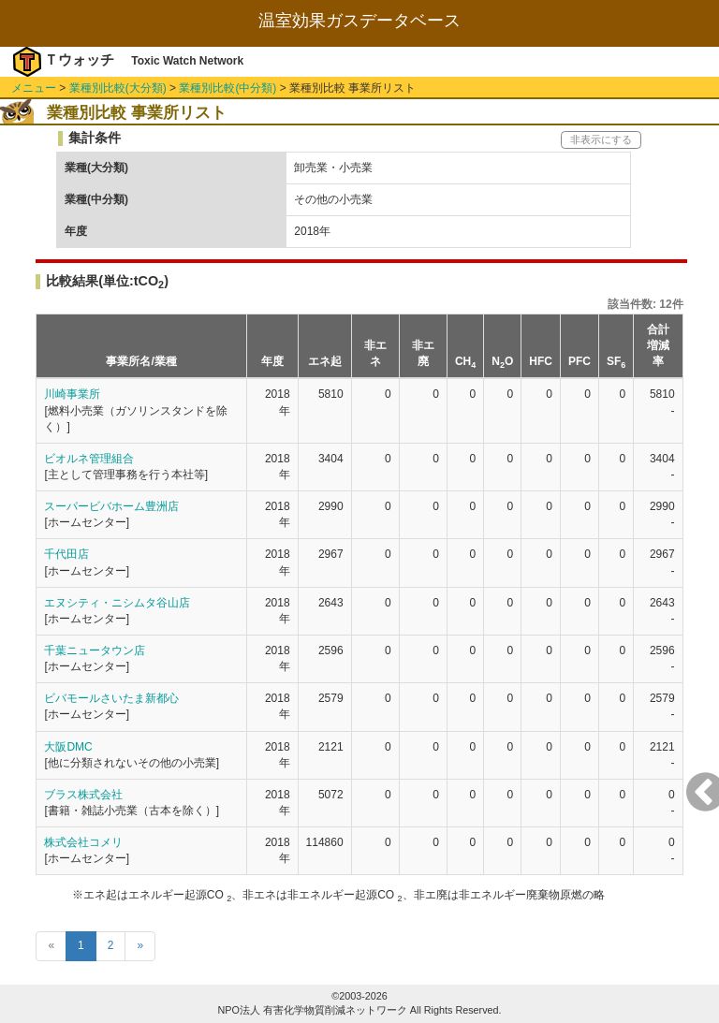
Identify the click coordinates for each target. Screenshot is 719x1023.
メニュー (33, 88)
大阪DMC (68, 746)
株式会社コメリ (83, 842)
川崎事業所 (72, 394)
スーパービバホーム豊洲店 (111, 506)
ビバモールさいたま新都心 (111, 698)
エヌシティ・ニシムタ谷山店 (117, 602)
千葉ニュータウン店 (94, 650)
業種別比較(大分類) (118, 88)
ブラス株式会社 (83, 794)
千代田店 (66, 554)
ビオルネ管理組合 (89, 458)
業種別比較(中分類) (227, 88)
